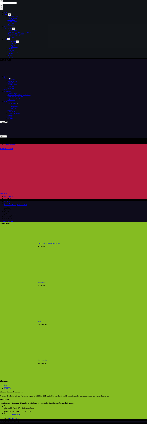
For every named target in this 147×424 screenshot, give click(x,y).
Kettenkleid (11, 86)
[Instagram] (5, 61)
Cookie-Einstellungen (6, 221)
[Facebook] (1, 61)
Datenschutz (7, 203)
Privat (5, 90)
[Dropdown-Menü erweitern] (9, 78)
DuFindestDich (12, 81)
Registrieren (15, 106)
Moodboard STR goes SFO (16, 96)
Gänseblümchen (12, 93)
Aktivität (10, 110)
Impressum (7, 201)
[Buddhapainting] (18, 379)
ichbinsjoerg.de (14, 418)
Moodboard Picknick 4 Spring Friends (19, 95)
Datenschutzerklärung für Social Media (15, 205)
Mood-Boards (8, 91)
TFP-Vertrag (7, 387)
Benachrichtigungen (14, 113)
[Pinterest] (8, 61)
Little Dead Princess (14, 98)
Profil (6, 101)
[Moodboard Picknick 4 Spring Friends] (18, 262)
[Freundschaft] (36, 192)
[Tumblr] (10, 61)
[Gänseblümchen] (18, 301)
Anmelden (14, 105)
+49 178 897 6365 (14, 415)
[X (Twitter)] (3, 61)
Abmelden (14, 108)
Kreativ (6, 78)
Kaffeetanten (11, 100)
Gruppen (10, 118)
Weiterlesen (3, 193)
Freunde (10, 117)
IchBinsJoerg (11, 83)
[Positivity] (18, 340)
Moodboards (7, 388)
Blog (5, 76)
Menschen (11, 88)
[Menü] (3, 136)
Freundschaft (6, 148)
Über (5, 385)
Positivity (41, 321)
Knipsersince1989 (13, 79)
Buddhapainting (42, 360)
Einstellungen (12, 103)
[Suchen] (4, 122)
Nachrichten (11, 111)
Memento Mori (12, 84)
